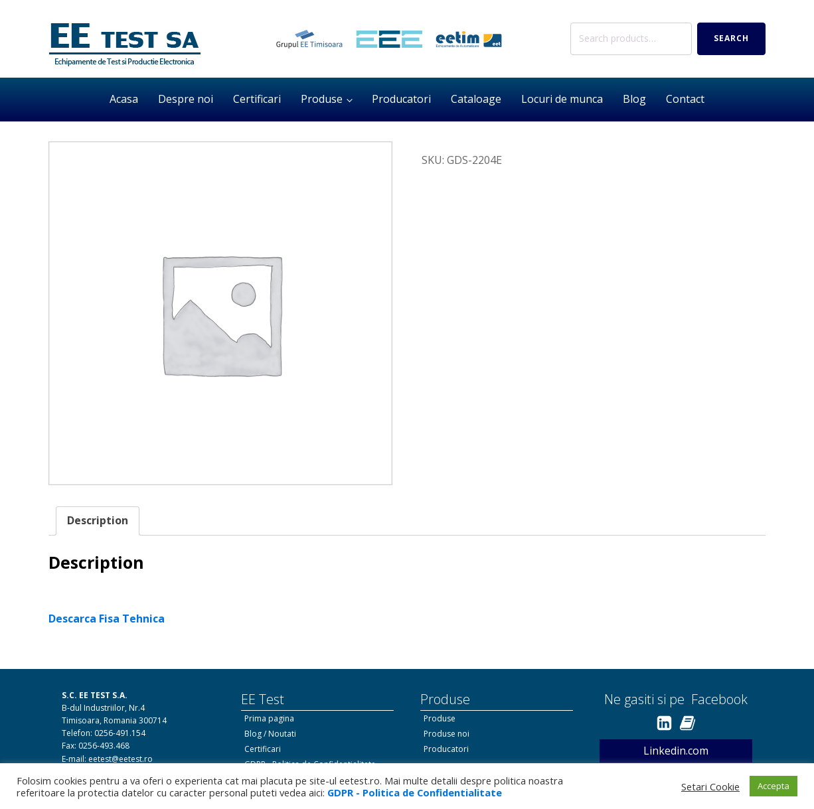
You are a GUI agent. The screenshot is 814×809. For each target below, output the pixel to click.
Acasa (124, 99)
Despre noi (185, 99)
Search (731, 38)
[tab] (97, 521)
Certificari (257, 99)
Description (97, 520)
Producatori (401, 99)
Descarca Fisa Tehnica (106, 618)
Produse (322, 99)
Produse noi (446, 733)
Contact (685, 99)
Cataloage (476, 99)
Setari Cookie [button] (710, 786)
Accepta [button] (773, 786)
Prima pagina (269, 718)
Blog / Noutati (270, 733)
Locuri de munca (562, 99)
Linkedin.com (675, 750)
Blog (634, 99)
